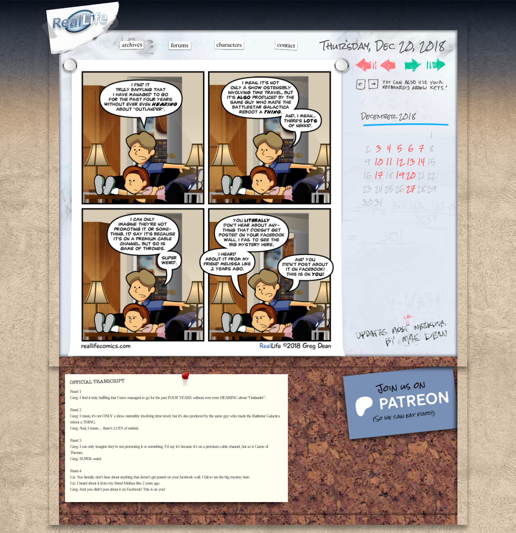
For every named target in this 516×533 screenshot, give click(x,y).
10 (378, 162)
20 (411, 175)
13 (411, 162)
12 (399, 162)
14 (421, 162)
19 (400, 175)
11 (389, 162)
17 (378, 175)
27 (410, 188)
